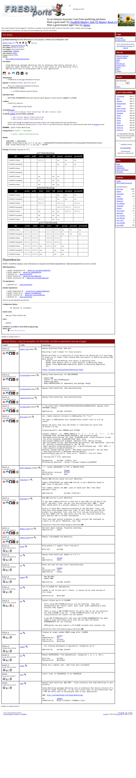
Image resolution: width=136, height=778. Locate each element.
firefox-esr (120, 125)
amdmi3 (22, 620)
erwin (21, 731)
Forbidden (120, 199)
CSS (126, 773)
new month (120, 225)
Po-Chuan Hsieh (25, 389)
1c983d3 (16, 51)
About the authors (121, 58)
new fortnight (121, 223)
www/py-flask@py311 (33, 300)
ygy (21, 595)
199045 (59, 759)
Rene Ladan (23, 435)
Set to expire (120, 211)
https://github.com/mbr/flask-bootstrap (17, 59)
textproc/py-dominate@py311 (37, 298)
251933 (59, 610)
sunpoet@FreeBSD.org (18, 46)
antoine (22, 585)
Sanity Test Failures (122, 170)
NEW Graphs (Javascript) (124, 183)
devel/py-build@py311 (32, 282)
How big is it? (120, 64)
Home (118, 164)
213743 (59, 689)
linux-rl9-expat (121, 111)
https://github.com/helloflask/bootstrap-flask (62, 384)
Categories (119, 166)
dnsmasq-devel (121, 103)
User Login (119, 38)
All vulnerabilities (125, 148)
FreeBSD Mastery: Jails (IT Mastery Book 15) (93, 22)
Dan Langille (119, 775)
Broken (119, 191)
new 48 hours (121, 218)
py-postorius (120, 96)
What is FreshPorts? (122, 56)
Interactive (120, 213)
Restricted (120, 201)
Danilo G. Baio (24, 358)
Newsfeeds (119, 172)
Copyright (105, 775)
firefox (119, 115)
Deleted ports (120, 168)
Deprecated (120, 194)
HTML (122, 773)
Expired (119, 208)
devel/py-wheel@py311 (32, 278)
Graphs (118, 181)
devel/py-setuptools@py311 (39, 276)
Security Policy (121, 65)
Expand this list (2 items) (17, 340)
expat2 (119, 106)
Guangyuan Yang (25, 414)
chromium (120, 113)
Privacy (118, 67)
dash (118, 99)
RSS (131, 773)
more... (118, 86)
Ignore (119, 196)
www (10, 43)
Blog (117, 69)
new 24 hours (121, 215)
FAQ (117, 62)
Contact (118, 71)
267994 (67, 500)
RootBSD (125, 48)
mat (21, 632)
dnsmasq (119, 101)
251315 (59, 599)
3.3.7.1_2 (5, 43)
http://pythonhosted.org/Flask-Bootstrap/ (65, 755)
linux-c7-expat (121, 108)
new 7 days (120, 220)
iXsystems (129, 46)
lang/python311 (26, 280)
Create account (120, 40)
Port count (120, 189)
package (12, 116)
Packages (97, 128)
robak (21, 740)
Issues (118, 60)
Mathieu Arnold (25, 568)
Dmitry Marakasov (25, 496)
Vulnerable (120, 206)
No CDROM (121, 203)
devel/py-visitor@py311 (35, 303)
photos (86, 25)
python (15, 53)
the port (11, 112)
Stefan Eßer (23, 510)
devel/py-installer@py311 (38, 285)
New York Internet (121, 46)
